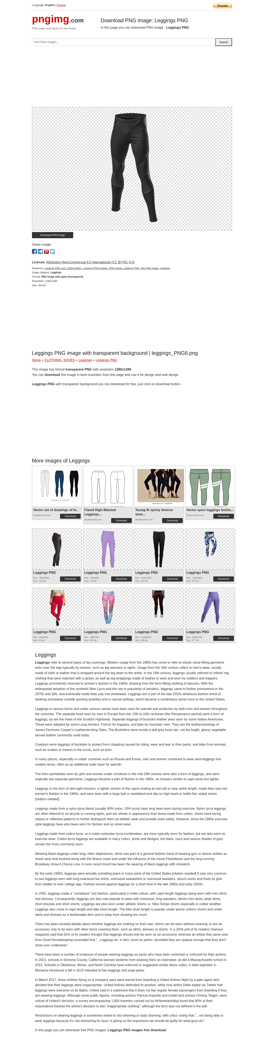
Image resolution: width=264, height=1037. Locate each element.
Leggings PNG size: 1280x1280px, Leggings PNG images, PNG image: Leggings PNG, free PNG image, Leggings (107, 268)
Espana (61, 5)
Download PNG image (52, 235)
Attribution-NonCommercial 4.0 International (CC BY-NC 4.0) (90, 262)
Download (70, 516)
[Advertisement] (132, 78)
